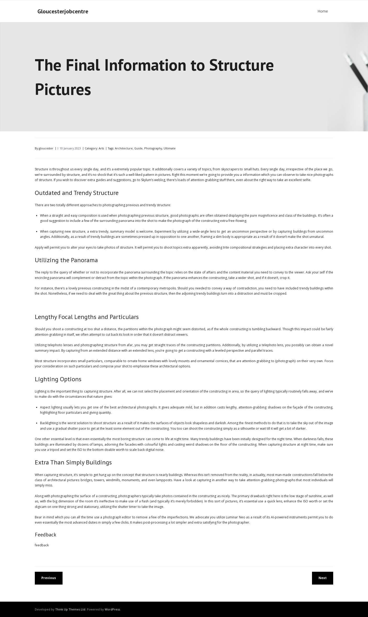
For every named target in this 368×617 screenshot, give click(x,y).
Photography (153, 148)
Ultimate (170, 148)
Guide (138, 148)
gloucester (46, 148)
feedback (42, 545)
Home (322, 11)
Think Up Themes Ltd (70, 609)
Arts (101, 148)
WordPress (112, 609)
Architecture (124, 148)
